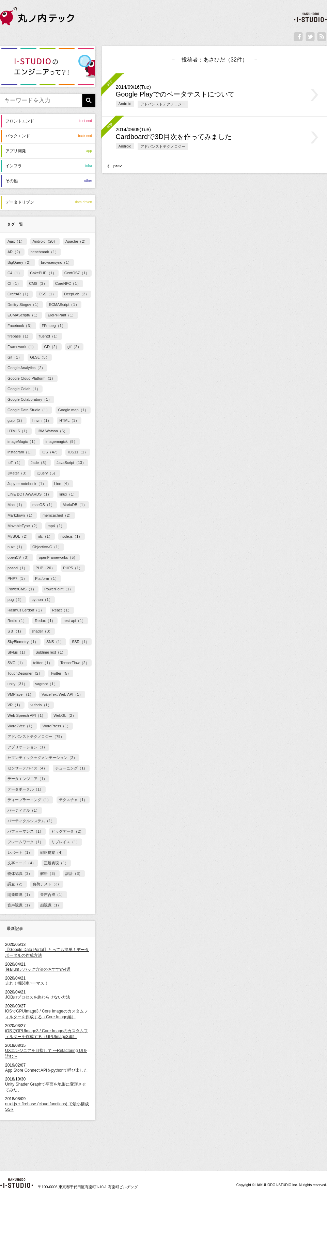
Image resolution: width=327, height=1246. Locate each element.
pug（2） (15, 600)
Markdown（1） (20, 515)
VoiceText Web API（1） (62, 694)
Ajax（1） (16, 241)
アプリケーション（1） (27, 747)
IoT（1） (14, 463)
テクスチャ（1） (73, 800)
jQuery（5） (47, 473)
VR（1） (14, 705)
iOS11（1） (78, 452)
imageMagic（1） (22, 441)
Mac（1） (15, 505)
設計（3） (73, 873)
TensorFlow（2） (74, 663)
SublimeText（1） (50, 652)
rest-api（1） (74, 621)
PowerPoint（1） (58, 589)
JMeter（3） (18, 473)
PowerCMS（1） (21, 589)
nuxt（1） (15, 547)
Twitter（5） (60, 673)
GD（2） (51, 347)
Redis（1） (17, 621)
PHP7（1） (17, 578)
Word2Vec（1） (20, 726)
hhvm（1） (41, 420)
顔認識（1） (50, 905)
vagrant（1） (46, 684)
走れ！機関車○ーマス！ (26, 983)
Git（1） (14, 357)
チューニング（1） (71, 768)
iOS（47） (51, 452)
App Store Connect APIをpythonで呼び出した (46, 1070)
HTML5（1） (18, 431)
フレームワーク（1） (25, 842)
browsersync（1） (56, 262)
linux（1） (68, 494)
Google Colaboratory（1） (29, 399)
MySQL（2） (18, 536)
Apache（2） (76, 241)
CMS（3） (38, 283)
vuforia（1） (40, 705)
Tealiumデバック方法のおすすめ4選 (38, 969)
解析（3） (48, 873)
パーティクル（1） (23, 810)
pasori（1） (17, 568)
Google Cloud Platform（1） (31, 378)
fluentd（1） (48, 336)
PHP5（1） (72, 568)
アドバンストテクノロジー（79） (35, 736)
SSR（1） (80, 642)
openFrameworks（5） (58, 557)
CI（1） (14, 283)
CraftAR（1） (18, 294)
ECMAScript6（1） (23, 315)
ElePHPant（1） (62, 315)
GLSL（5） (39, 357)
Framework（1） (21, 347)
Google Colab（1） (23, 389)
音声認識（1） (19, 905)
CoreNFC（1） (68, 283)
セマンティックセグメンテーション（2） (42, 758)
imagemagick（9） (61, 441)
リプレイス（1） (65, 842)
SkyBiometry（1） (22, 642)
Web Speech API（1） (26, 715)
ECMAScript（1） (64, 304)
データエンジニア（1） (27, 779)
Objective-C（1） (47, 547)
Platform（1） (47, 578)
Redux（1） (45, 621)
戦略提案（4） (52, 852)
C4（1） (14, 273)
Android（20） (45, 241)
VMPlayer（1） (20, 694)
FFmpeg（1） (53, 326)
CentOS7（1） (77, 273)
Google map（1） (73, 410)
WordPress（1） (57, 726)
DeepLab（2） (76, 294)
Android (125, 104)
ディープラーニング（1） (29, 800)
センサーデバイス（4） (27, 768)
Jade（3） (39, 463)
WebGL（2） (64, 715)
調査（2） (16, 884)
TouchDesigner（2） (24, 673)
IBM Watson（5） (52, 431)
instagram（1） (20, 452)
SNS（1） (55, 642)
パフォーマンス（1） (25, 831)
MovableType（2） (23, 526)
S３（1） (15, 631)
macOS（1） (43, 505)
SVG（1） (16, 663)
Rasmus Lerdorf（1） (25, 610)
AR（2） (14, 252)
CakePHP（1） (43, 273)
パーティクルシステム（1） (30, 821)
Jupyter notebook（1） (26, 484)
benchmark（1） (44, 252)
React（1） (62, 610)
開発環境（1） (19, 895)
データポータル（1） (25, 789)
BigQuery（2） (20, 262)
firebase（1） (18, 336)
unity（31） (17, 684)
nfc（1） (45, 536)
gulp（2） (15, 420)
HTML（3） (69, 420)
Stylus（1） (17, 652)
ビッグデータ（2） (67, 831)
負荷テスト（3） (47, 884)
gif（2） (74, 347)
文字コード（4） (21, 863)
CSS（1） (47, 294)
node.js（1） (71, 536)
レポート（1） (19, 852)
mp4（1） (56, 526)
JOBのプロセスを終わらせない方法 (37, 997)
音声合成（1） (52, 895)
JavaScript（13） (71, 463)
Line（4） (62, 484)
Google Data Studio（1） (28, 410)
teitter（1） (42, 663)
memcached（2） (58, 515)
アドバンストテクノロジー (162, 104)
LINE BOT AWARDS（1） (29, 494)
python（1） (42, 600)
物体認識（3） (19, 873)
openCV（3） (19, 557)
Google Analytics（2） (26, 368)
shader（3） (42, 631)
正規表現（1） (56, 863)
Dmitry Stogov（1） (24, 304)
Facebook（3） (20, 326)
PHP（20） (45, 568)
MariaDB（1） (75, 505)
